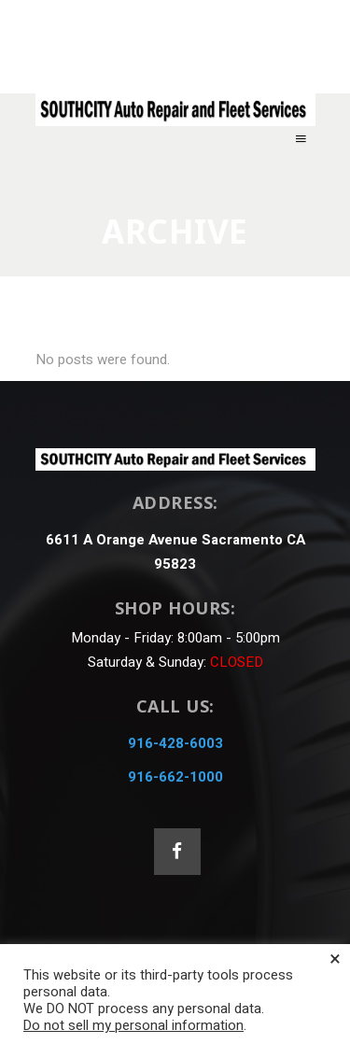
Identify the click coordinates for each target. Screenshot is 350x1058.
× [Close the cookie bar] (335, 959)
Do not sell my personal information (133, 1026)
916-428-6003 (175, 743)
